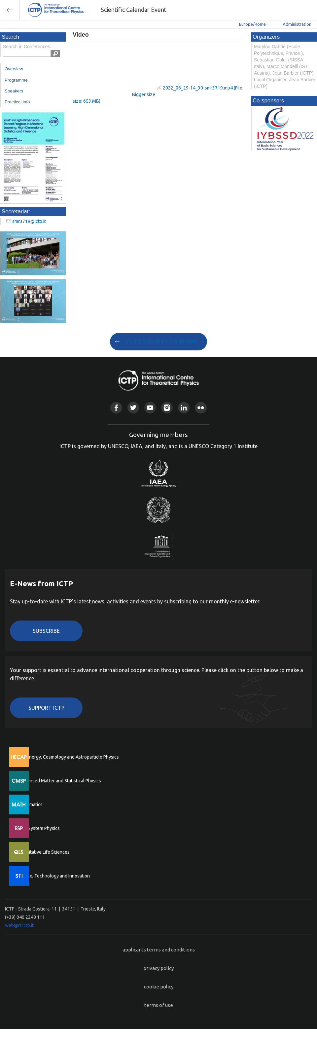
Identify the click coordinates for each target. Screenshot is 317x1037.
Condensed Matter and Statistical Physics (58, 780)
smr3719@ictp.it (29, 221)
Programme (16, 80)
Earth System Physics (38, 828)
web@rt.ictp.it (19, 925)
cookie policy (158, 986)
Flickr (200, 407)
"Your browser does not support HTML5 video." (114, 68)
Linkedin (184, 407)
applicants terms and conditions (159, 949)
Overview (14, 68)
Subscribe (46, 631)
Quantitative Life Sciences (43, 852)
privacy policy (158, 968)
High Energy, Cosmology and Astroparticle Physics (67, 757)
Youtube (150, 407)
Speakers (14, 91)
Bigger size (143, 94)
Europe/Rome (252, 24)
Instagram (167, 407)
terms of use (158, 1005)
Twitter (133, 407)
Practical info (17, 101)
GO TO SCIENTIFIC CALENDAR (161, 341)
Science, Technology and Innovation (53, 875)
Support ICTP (46, 708)
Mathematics (29, 804)
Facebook (116, 407)
